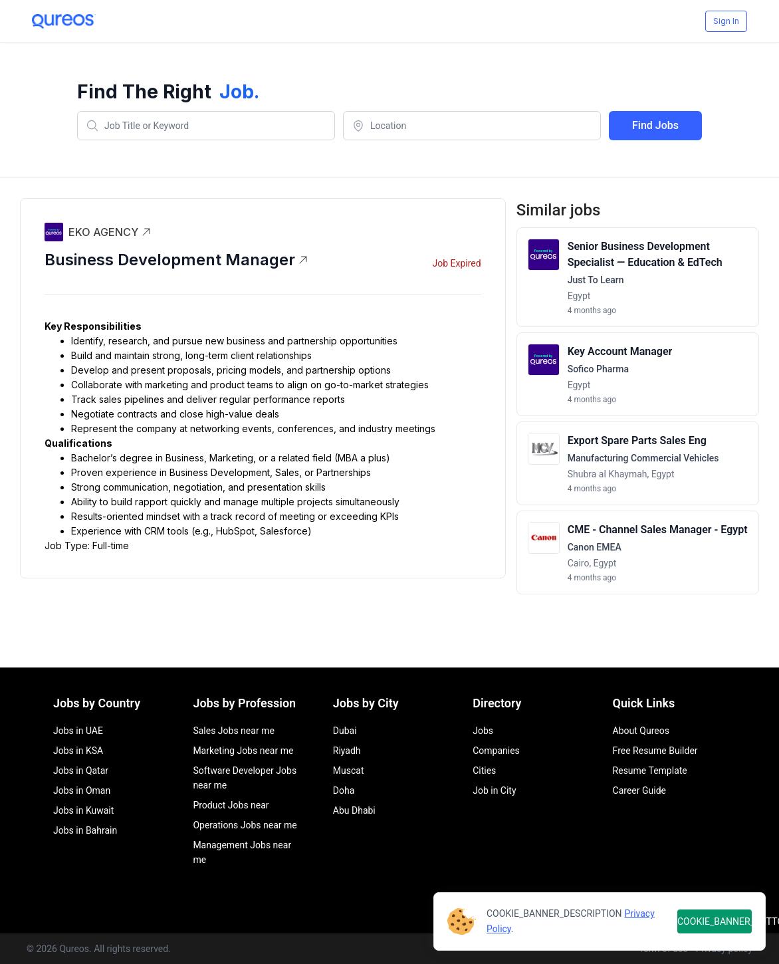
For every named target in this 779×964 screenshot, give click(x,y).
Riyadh (347, 750)
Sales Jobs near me (233, 730)
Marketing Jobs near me (243, 750)
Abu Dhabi (354, 810)
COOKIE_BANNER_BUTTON (714, 921)
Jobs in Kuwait (83, 810)
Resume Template (650, 770)
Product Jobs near (231, 805)
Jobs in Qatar (80, 770)
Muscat (348, 770)
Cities (484, 770)
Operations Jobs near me (244, 825)
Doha (344, 790)
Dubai (345, 730)
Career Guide (639, 790)
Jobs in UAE (78, 730)
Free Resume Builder (655, 750)
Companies (496, 750)
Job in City (494, 790)
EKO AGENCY (110, 232)
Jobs (483, 730)
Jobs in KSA (78, 750)
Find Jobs (655, 125)
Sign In (726, 21)
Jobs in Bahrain (85, 830)
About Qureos (641, 730)
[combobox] (206, 126)
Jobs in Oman (81, 790)
